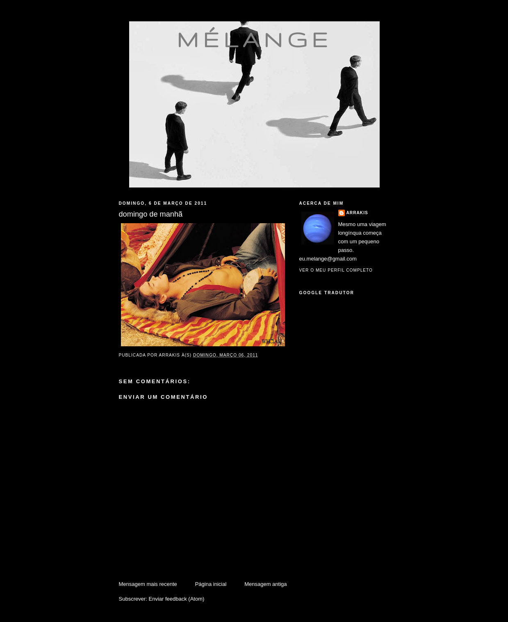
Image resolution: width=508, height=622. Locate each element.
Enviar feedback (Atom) (176, 599)
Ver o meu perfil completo (336, 270)
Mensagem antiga (265, 584)
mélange (254, 39)
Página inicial (211, 584)
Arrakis (357, 212)
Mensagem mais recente (148, 584)
